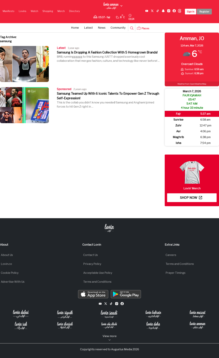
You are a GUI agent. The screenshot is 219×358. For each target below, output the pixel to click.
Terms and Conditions (97, 281)
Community (118, 27)
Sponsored (64, 89)
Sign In (190, 11)
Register (204, 11)
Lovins (22, 11)
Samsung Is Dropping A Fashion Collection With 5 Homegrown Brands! (107, 52)
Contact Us (90, 255)
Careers (171, 255)
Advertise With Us (12, 281)
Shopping (47, 11)
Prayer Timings (175, 272)
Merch (61, 11)
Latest (88, 27)
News (101, 27)
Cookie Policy (9, 272)
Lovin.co (6, 264)
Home (75, 27)
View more (110, 338)
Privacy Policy (92, 264)
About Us (7, 255)
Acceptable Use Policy (97, 272)
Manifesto (8, 11)
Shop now (191, 197)
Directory (74, 11)
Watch (34, 11)
